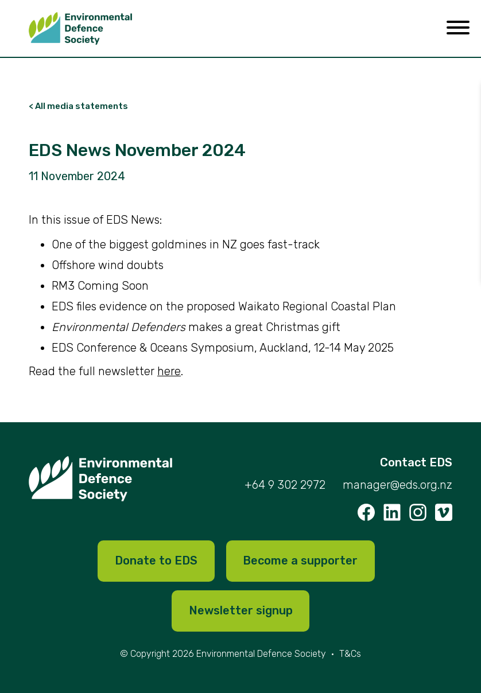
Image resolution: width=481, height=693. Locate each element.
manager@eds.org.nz (397, 485)
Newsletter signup (241, 611)
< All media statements (78, 106)
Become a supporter (300, 561)
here (169, 371)
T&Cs (350, 653)
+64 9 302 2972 (285, 485)
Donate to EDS (156, 561)
